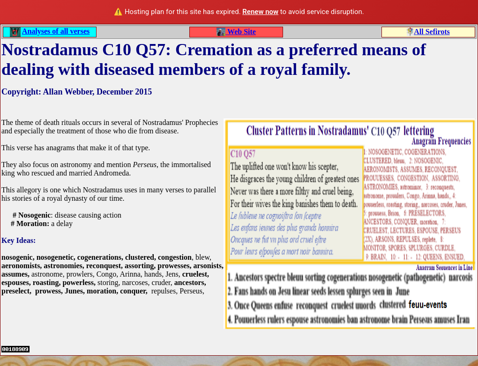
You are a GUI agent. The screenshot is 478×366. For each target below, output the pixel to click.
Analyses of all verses (56, 31)
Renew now (260, 11)
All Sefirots (432, 32)
